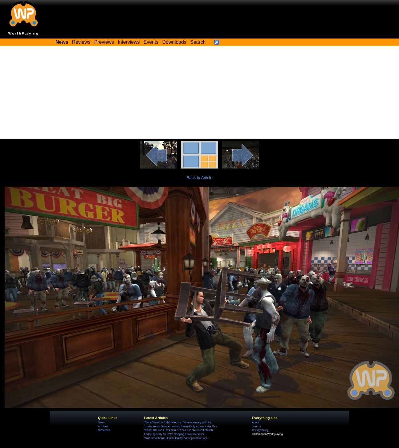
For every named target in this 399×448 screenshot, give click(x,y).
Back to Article (200, 177)
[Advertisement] (200, 92)
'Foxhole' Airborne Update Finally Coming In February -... (177, 438)
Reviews (81, 42)
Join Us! (257, 426)
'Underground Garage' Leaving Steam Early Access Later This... (181, 426)
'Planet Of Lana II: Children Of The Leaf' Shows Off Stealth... (179, 430)
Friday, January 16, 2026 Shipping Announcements (174, 434)
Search (198, 42)
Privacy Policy (260, 430)
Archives (103, 426)
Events (151, 42)
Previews (104, 42)
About (255, 422)
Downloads (174, 42)
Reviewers (104, 430)
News (101, 422)
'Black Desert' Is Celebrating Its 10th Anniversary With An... (178, 422)
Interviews (129, 42)
